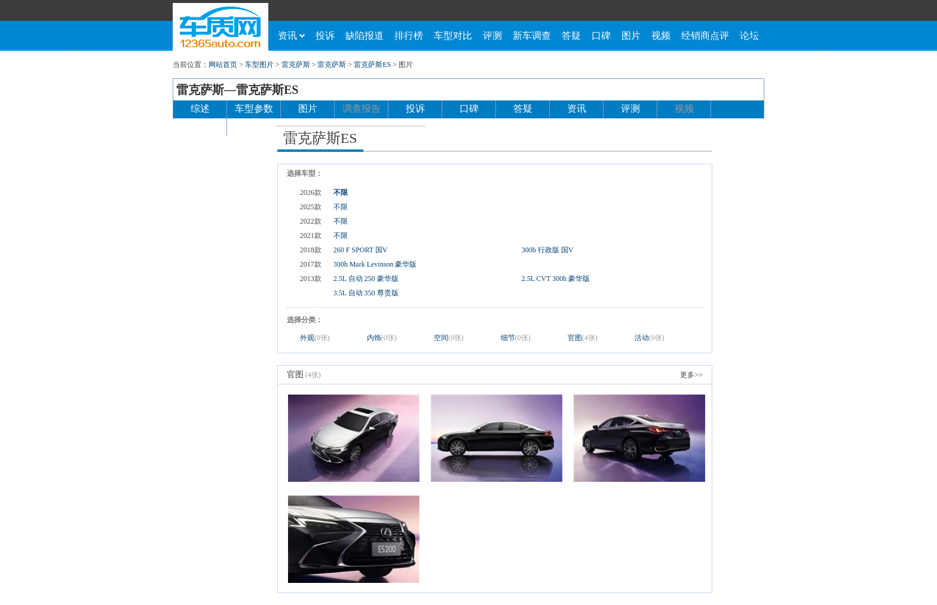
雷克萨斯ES (372, 64)
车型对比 (453, 35)
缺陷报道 (364, 35)
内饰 (382, 338)
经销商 (200, 126)
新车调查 (532, 35)
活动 (650, 338)
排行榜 (408, 35)
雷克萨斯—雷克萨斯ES (237, 89)
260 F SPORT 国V (360, 250)
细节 (516, 338)
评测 (492, 35)
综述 (200, 108)
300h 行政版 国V (548, 250)
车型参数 (254, 108)
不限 (340, 192)
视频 (660, 35)
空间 (449, 338)
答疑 (571, 35)
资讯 (291, 35)
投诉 (325, 35)
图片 (631, 35)
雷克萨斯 (295, 64)
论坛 (749, 35)
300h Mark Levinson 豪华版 (375, 264)
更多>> (691, 375)
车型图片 (259, 64)
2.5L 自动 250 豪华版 (366, 278)
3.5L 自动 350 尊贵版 (366, 293)
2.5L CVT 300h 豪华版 (556, 278)
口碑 (601, 35)
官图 (583, 338)
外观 (315, 338)
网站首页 (223, 64)
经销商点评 (705, 35)
